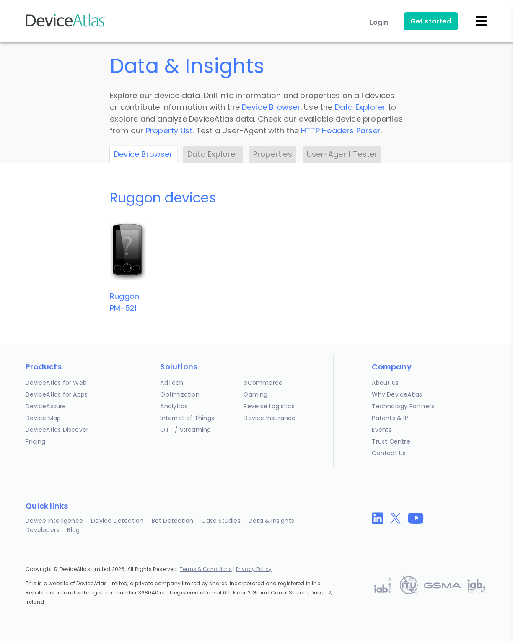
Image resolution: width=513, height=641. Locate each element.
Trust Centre (391, 441)
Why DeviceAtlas (397, 394)
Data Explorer (360, 107)
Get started (430, 21)
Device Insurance (269, 418)
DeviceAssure (46, 406)
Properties (272, 154)
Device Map (43, 418)
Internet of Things (187, 418)
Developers (42, 530)
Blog (73, 530)
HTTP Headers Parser (341, 130)
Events (381, 430)
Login (379, 22)
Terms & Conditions (206, 569)
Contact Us (389, 453)
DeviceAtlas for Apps (57, 394)
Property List (169, 130)
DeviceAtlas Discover (57, 430)
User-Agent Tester (342, 154)
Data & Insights (271, 520)
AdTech (171, 383)
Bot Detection (173, 520)
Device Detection (117, 520)
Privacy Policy (254, 569)
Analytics (173, 406)
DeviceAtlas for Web (56, 383)
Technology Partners (403, 406)
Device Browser (271, 107)
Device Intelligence (54, 520)
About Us (385, 383)
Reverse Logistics (269, 406)
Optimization (179, 394)
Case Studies (220, 520)
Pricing (35, 441)
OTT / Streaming (185, 430)
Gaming (255, 394)
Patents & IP (390, 418)
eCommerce (263, 383)
